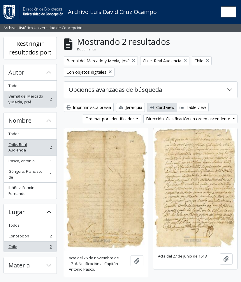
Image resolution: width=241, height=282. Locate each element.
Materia (19, 265)
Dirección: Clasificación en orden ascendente (188, 118)
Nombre (19, 120)
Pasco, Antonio (30, 162)
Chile (30, 248)
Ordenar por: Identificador (110, 118)
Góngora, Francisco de (30, 174)
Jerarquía (130, 107)
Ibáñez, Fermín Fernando (30, 190)
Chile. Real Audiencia (30, 147)
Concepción (30, 237)
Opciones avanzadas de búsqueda (115, 90)
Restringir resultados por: (30, 48)
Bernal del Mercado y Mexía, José (30, 99)
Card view (162, 107)
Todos (14, 85)
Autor (16, 72)
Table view (193, 107)
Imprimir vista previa (88, 107)
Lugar (16, 212)
